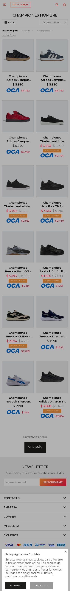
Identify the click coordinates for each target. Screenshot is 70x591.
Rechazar (41, 585)
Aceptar (15, 585)
